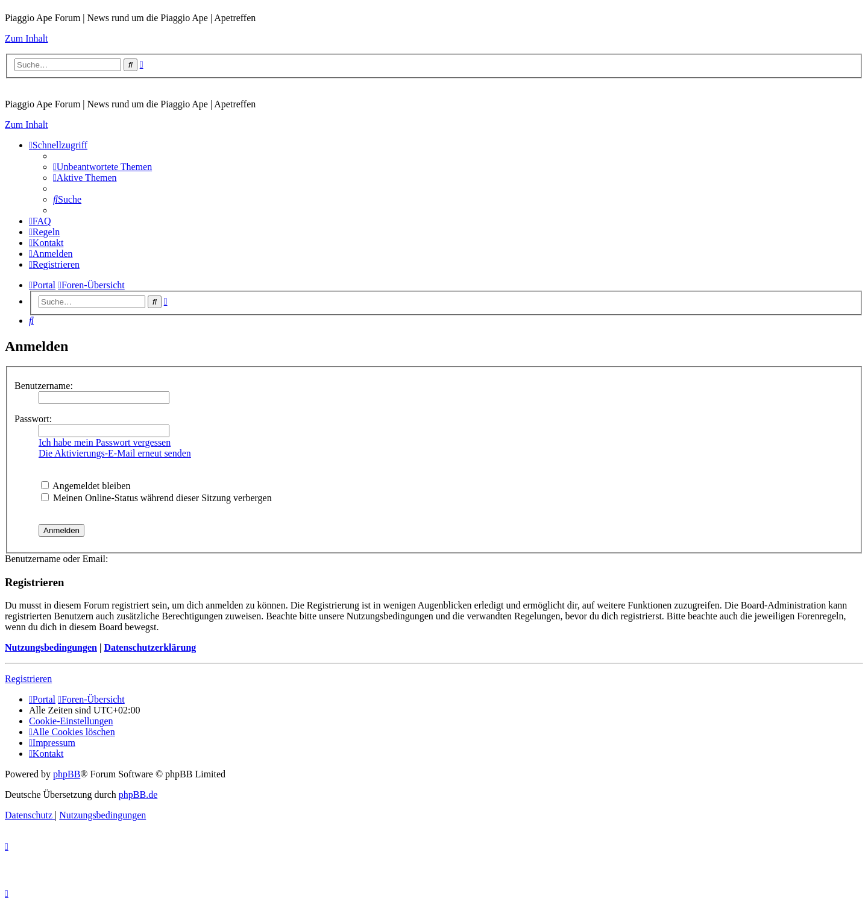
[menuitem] (102, 167)
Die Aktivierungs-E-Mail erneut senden (115, 453)
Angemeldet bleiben (85, 486)
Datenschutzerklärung (150, 647)
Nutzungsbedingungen (51, 647)
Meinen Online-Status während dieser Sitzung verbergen (156, 498)
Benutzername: (43, 386)
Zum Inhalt (26, 38)
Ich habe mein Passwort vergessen (105, 442)
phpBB (66, 774)
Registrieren (28, 679)
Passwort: (33, 419)
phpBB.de (138, 794)
